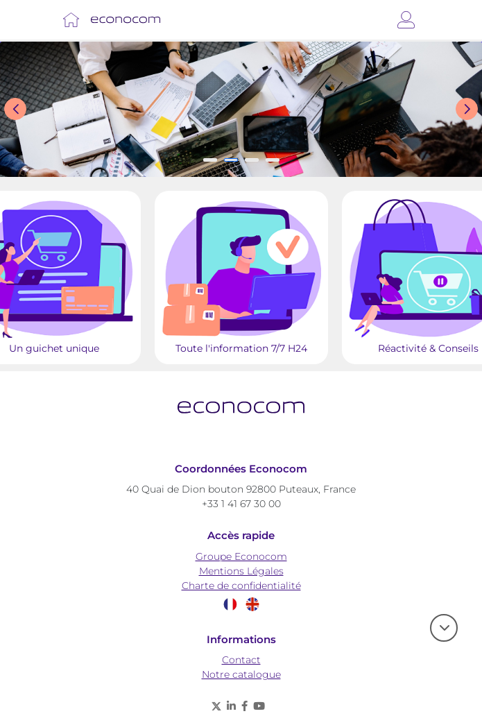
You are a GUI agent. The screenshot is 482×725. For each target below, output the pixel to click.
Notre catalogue (241, 674)
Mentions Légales (241, 571)
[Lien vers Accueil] (71, 20)
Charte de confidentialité (241, 585)
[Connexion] (406, 20)
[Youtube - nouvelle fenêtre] (259, 706)
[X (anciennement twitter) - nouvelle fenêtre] (216, 706)
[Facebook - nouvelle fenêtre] (244, 706)
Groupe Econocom (241, 556)
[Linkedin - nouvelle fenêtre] (231, 706)
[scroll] (444, 628)
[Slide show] (241, 109)
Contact (241, 660)
